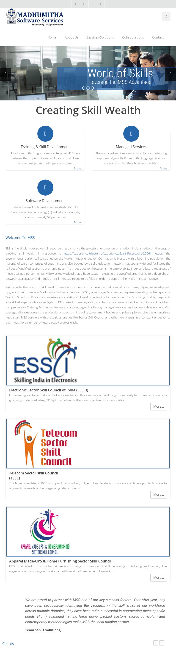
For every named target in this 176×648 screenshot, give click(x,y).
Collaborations (133, 37)
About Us (71, 37)
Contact (158, 37)
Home (52, 37)
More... (158, 406)
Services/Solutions (100, 37)
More (77, 168)
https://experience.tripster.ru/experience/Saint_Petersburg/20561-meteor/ (113, 253)
